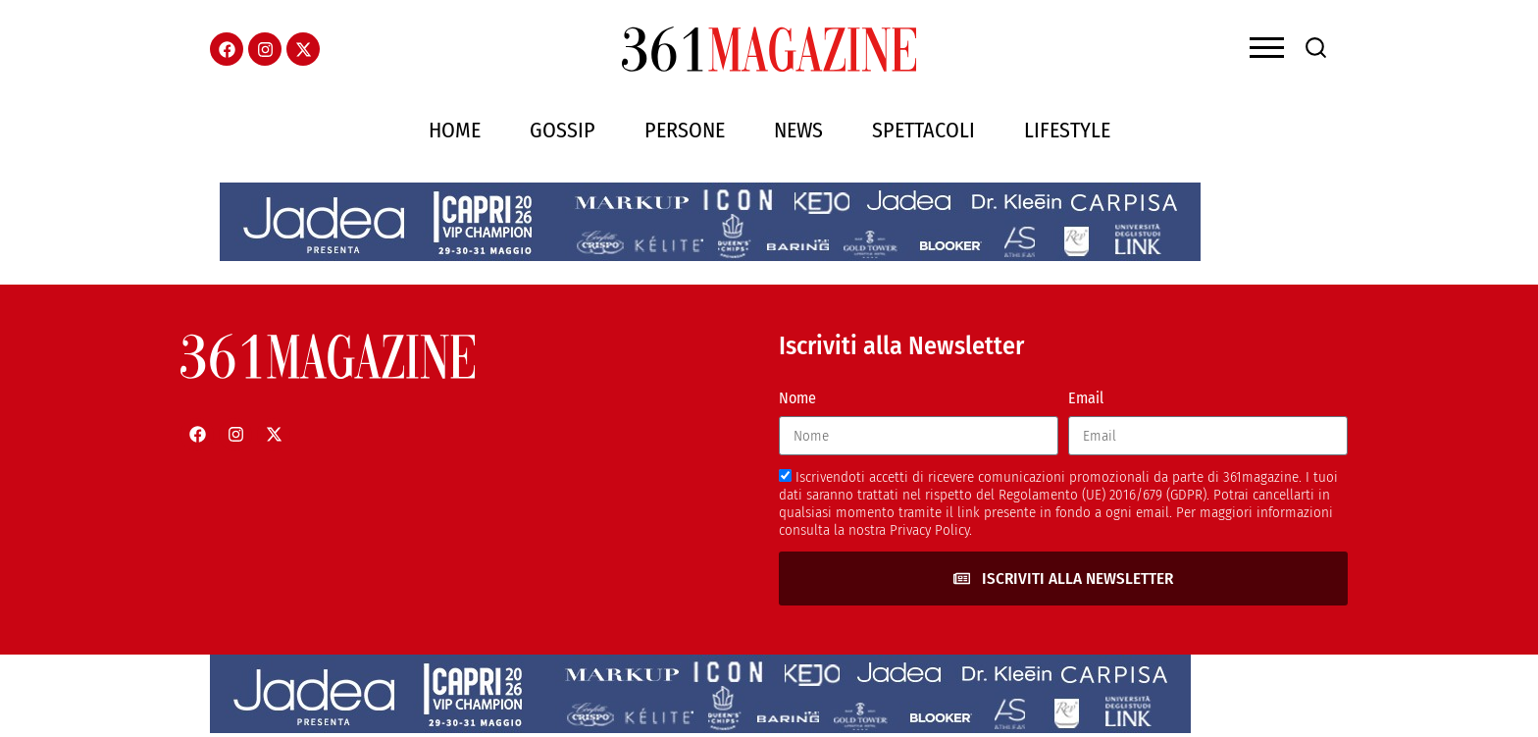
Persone (684, 130)
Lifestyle (1067, 130)
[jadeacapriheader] (710, 255)
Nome (797, 398)
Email (1085, 398)
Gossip (562, 130)
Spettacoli (923, 130)
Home (455, 130)
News (798, 130)
